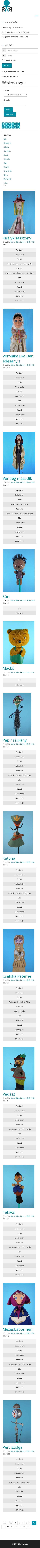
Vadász (9, 1094)
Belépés (6, 65)
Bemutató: (7, 179)
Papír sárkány (15, 740)
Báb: (5, 163)
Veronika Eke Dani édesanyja (18, 358)
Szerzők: (7, 159)
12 (8, 1527)
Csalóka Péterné (17, 976)
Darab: (6, 155)
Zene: (6, 175)
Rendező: (7, 151)
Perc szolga (12, 1447)
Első (4, 1523)
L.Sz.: (6, 183)
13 (12, 1527)
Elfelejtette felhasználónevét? (13, 71)
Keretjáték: (8, 171)
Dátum (6, 147)
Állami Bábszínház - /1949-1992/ (16, 32)
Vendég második (17, 478)
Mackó (8, 668)
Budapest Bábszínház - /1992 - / (15, 37)
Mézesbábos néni (18, 1329)
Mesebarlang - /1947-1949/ (13, 27)
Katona (9, 858)
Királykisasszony (17, 238)
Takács (9, 1212)
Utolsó (30, 1527)
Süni (6, 596)
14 (16, 1527)
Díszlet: (6, 167)
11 (3, 1527)
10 (34, 1523)
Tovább (22, 1527)
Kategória (7, 143)
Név (5, 139)
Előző (11, 1523)
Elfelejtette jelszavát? (10, 76)
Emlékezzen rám (9, 60)
